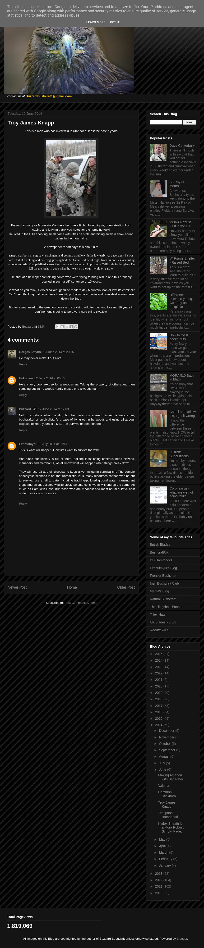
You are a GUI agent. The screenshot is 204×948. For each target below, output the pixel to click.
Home (72, 587)
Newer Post (17, 587)
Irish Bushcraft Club (164, 583)
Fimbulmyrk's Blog (163, 568)
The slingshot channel (166, 607)
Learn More (95, 22)
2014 (159, 725)
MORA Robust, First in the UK (181, 224)
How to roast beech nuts (179, 337)
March (164, 852)
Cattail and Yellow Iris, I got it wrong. (183, 414)
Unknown (26, 378)
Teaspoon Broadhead (168, 815)
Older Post (126, 587)
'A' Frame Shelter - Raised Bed (182, 260)
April (163, 846)
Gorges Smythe (30, 352)
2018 (159, 699)
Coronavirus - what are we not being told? (181, 492)
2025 (159, 654)
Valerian (164, 786)
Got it (115, 22)
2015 (159, 718)
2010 (159, 893)
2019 (159, 693)
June (163, 769)
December (167, 731)
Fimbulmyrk (28, 444)
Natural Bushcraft (163, 599)
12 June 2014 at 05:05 (49, 378)
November (167, 737)
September (167, 750)
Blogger (182, 938)
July (162, 763)
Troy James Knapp (167, 804)
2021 (159, 680)
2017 (159, 706)
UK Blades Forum (163, 622)
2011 (159, 886)
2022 (159, 673)
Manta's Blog (159, 591)
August (164, 756)
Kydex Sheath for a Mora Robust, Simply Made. (171, 828)
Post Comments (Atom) (81, 603)
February (166, 859)
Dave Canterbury (182, 145)
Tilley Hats (157, 614)
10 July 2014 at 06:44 (52, 444)
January (165, 865)
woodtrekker (159, 630)
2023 (159, 667)
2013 (159, 873)
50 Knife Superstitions (179, 454)
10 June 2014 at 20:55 (58, 352)
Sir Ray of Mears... (177, 184)
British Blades (160, 544)
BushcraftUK (159, 552)
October (165, 744)
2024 (159, 660)
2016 (159, 712)
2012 (159, 880)
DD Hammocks (161, 560)
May (162, 839)
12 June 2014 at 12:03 (53, 409)
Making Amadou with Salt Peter (170, 777)
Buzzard (25, 409)
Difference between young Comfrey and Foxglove (181, 301)
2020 (159, 686)
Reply (23, 364)
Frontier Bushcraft (163, 575)
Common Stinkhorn (167, 794)
